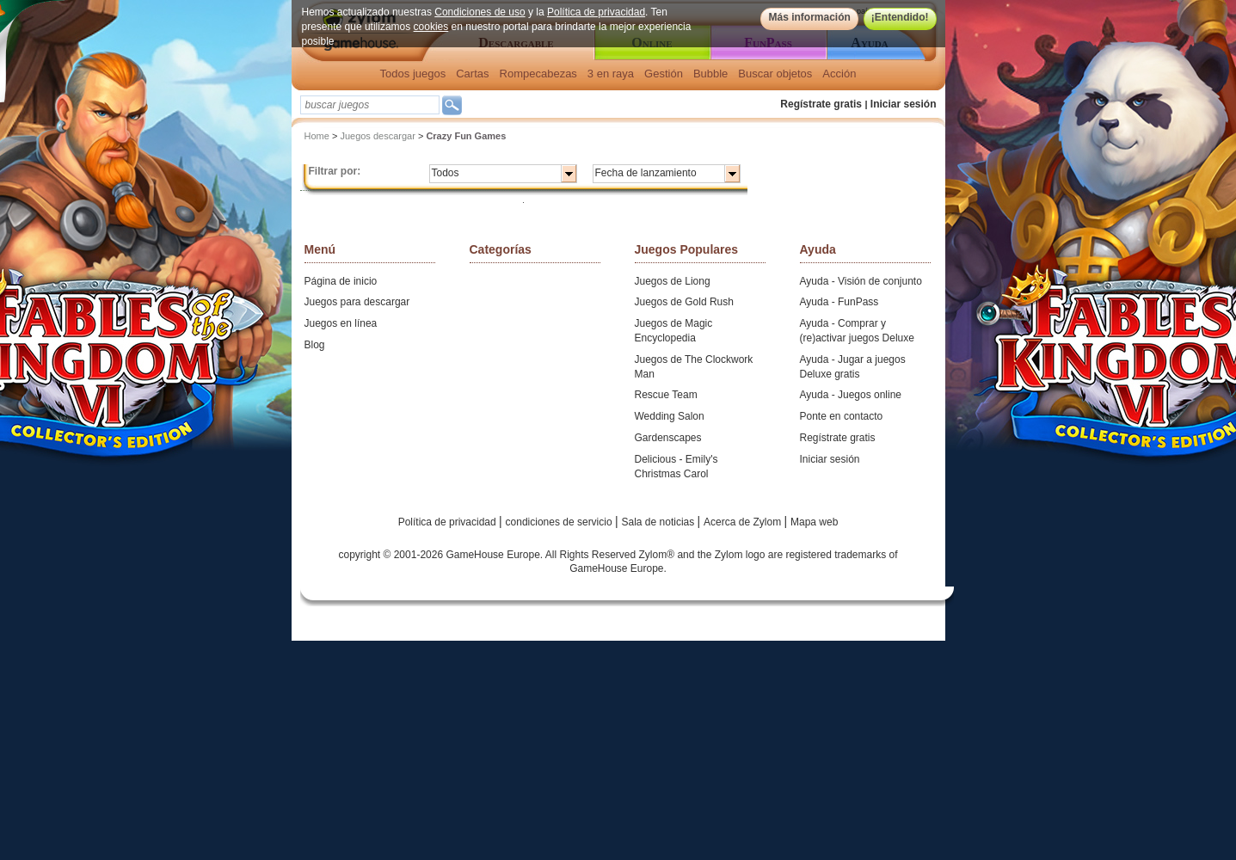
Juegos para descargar (357, 302)
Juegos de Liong (672, 281)
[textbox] (370, 104)
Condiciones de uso (479, 12)
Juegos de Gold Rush (684, 302)
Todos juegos (413, 73)
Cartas (472, 73)
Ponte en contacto (841, 416)
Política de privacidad (596, 12)
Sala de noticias (660, 522)
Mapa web (814, 522)
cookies (431, 27)
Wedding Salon (669, 416)
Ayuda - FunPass (839, 302)
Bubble (710, 73)
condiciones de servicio (560, 522)
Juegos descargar (377, 136)
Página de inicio (341, 281)
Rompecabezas (538, 73)
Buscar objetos (775, 73)
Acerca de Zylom (744, 522)
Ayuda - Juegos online (851, 395)
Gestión (663, 73)
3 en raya (610, 73)
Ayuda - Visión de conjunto (861, 281)
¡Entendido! (900, 17)
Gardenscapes (668, 438)
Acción (839, 73)
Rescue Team (666, 395)
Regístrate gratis (821, 104)
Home (316, 136)
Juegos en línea (341, 323)
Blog (314, 345)
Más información (809, 17)
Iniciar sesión (903, 104)
